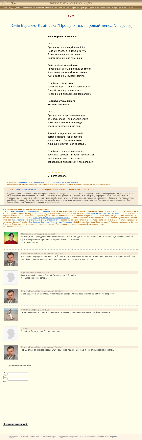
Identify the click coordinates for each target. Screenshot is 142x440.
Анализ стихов (51, 8)
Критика (75, 8)
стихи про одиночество (54, 182)
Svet (71, 16)
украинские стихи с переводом (30, 182)
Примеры (83, 8)
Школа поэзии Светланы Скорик (71, 3)
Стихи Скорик (127, 8)
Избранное (116, 8)
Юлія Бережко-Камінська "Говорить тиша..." (51, 218)
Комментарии (38, 8)
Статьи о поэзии (64, 8)
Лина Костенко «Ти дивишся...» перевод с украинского (35, 220)
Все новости (27, 8)
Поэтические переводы (26, 189)
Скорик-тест (100, 8)
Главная (4, 8)
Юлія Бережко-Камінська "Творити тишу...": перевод (50, 222)
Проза (91, 8)
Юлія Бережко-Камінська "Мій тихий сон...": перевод (27, 211)
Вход (10, 8)
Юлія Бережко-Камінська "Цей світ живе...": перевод (107, 213)
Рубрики (17, 8)
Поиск (108, 8)
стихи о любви (71, 182)
